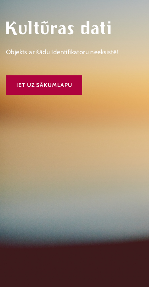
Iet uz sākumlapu (44, 84)
